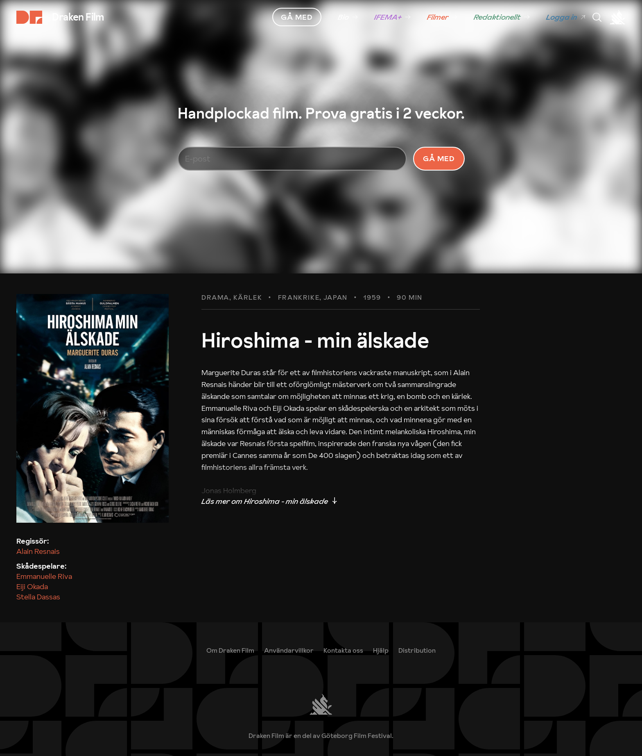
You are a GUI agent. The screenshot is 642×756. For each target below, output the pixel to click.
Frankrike (298, 313)
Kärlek (247, 313)
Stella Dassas (38, 613)
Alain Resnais (38, 567)
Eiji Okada (32, 603)
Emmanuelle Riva (44, 592)
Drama (215, 313)
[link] (348, 17)
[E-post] (292, 166)
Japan (335, 313)
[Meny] (597, 17)
